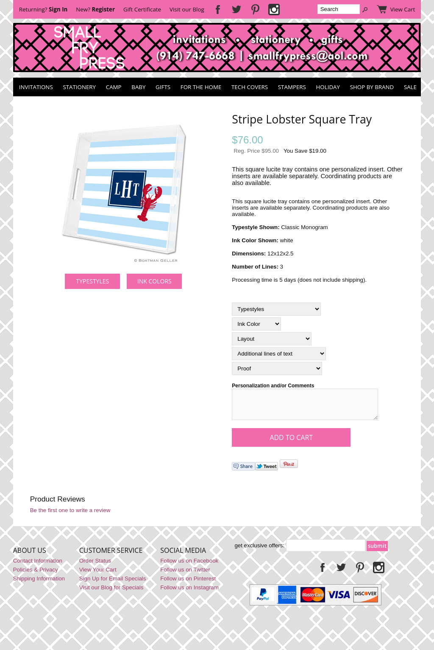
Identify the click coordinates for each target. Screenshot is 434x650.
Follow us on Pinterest (188, 583)
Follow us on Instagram (189, 592)
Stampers (292, 87)
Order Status (95, 566)
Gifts (163, 87)
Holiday (328, 87)
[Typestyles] (276, 309)
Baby (138, 87)
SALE (410, 87)
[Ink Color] (256, 324)
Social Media (183, 555)
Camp (114, 87)
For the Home (201, 87)
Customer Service (111, 555)
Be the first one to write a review (70, 515)
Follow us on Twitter (185, 575)
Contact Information (37, 566)
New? (95, 9)
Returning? (43, 9)
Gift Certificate (142, 9)
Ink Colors (154, 281)
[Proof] (277, 368)
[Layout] (272, 338)
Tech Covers (249, 87)
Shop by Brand (372, 87)
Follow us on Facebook (189, 566)
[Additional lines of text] (279, 353)
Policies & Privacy (35, 575)
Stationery (79, 87)
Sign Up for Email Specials (112, 583)
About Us (29, 555)
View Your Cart (98, 575)
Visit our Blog (187, 9)
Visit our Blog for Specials (111, 592)
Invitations (36, 87)
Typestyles (92, 281)
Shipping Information (39, 583)
